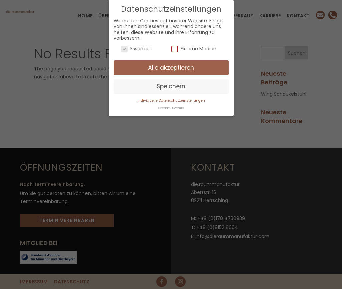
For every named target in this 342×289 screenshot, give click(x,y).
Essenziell (136, 49)
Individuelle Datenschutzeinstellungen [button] (171, 100)
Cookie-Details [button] (171, 108)
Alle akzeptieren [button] (171, 68)
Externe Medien (193, 49)
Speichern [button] (171, 86)
